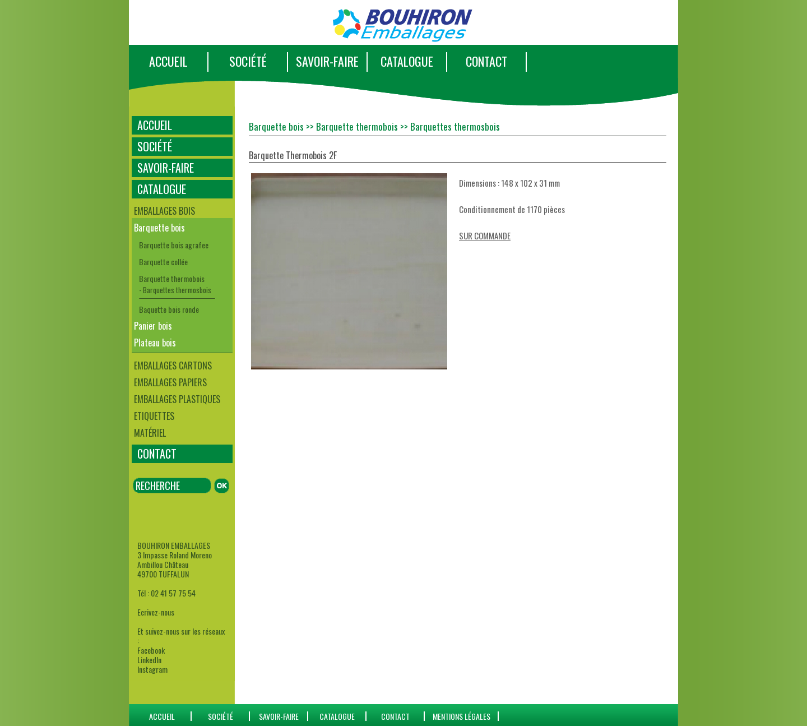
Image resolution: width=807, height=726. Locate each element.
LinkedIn (149, 659)
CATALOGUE (407, 61)
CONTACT (486, 61)
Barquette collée (163, 261)
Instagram (152, 669)
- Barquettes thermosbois (175, 289)
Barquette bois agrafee (173, 245)
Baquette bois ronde (169, 309)
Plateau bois (155, 342)
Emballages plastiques (177, 399)
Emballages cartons (173, 365)
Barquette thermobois (172, 278)
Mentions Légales (461, 716)
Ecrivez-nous (155, 612)
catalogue (337, 716)
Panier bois (153, 325)
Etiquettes (154, 416)
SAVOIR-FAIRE (327, 61)
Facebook (151, 650)
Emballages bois (164, 210)
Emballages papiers (170, 382)
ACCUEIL (168, 61)
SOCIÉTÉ (248, 61)
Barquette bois (159, 227)
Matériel (150, 432)
